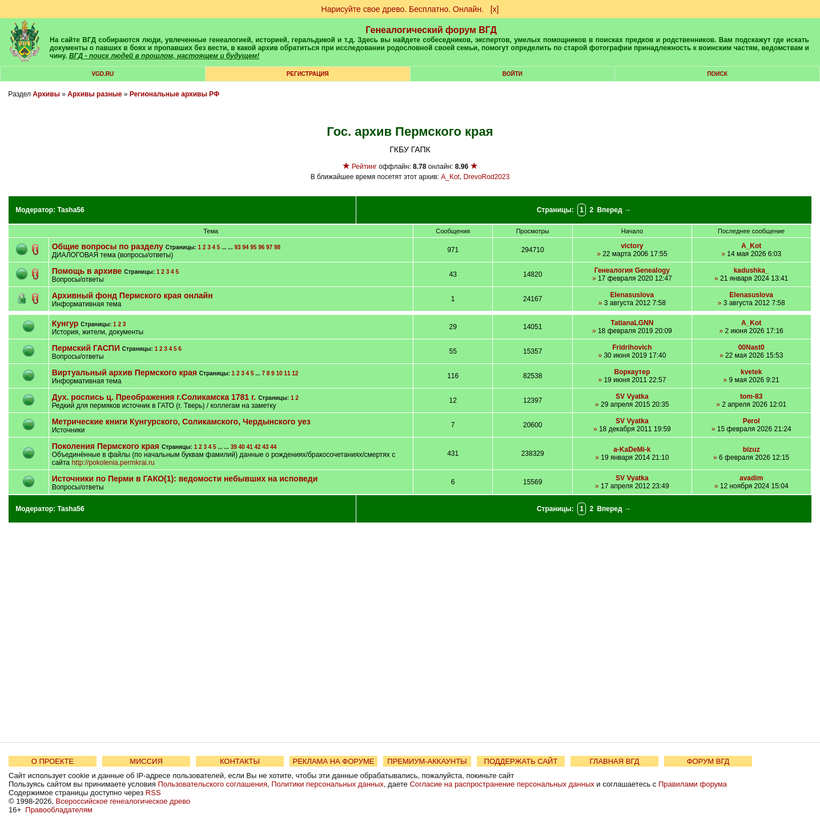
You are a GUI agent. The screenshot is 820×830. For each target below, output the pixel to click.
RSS (153, 792)
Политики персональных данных (327, 784)
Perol (751, 421)
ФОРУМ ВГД (708, 761)
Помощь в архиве (88, 271)
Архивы (46, 94)
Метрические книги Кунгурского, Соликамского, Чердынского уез (181, 421)
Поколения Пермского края (105, 446)
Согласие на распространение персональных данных (501, 784)
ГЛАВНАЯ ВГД (615, 761)
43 (265, 447)
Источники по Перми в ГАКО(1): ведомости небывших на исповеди (185, 478)
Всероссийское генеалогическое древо (123, 801)
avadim (751, 478)
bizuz (751, 450)
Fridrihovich (632, 347)
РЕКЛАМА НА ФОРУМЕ (333, 761)
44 (273, 447)
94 (245, 247)
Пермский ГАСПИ (86, 348)
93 (237, 247)
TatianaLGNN (631, 323)
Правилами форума (692, 784)
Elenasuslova (632, 295)
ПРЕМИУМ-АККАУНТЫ (427, 761)
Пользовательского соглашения (212, 784)
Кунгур (66, 323)
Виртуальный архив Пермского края (124, 372)
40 (242, 447)
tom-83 (751, 396)
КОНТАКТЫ (240, 761)
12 (295, 373)
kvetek (751, 372)
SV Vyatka (632, 396)
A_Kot (450, 177)
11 (287, 373)
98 (277, 247)
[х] (495, 9)
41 (249, 447)
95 (253, 247)
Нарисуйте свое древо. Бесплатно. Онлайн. (402, 9)
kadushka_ (751, 270)
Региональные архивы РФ (174, 94)
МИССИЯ (146, 761)
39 (234, 447)
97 (269, 247)
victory (632, 246)
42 (257, 447)
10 (279, 373)
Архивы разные (94, 94)
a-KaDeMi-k (631, 450)
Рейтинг (364, 167)
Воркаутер (632, 372)
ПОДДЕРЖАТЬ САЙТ (521, 761)
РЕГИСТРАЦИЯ (308, 74)
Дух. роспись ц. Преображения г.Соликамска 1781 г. (154, 397)
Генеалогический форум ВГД (431, 30)
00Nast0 (751, 347)
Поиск (717, 74)
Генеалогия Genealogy (632, 270)
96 (261, 247)
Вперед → (614, 210)
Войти (512, 74)
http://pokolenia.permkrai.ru (112, 463)
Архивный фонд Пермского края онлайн (132, 295)
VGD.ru (102, 74)
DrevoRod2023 (487, 177)
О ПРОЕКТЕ (52, 761)
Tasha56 (71, 210)
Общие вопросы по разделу (107, 246)
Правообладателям (58, 809)
